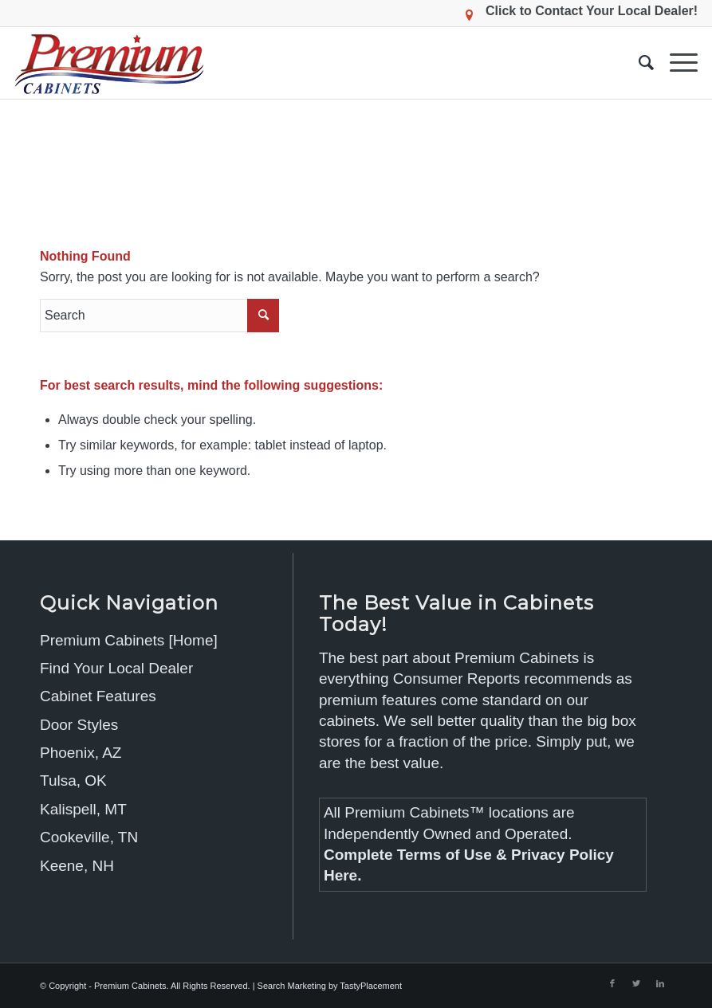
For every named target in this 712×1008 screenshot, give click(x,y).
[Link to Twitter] (636, 983)
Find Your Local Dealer (116, 668)
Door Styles (79, 724)
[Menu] (676, 63)
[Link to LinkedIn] (660, 983)
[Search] (638, 63)
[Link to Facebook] (612, 983)
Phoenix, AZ (80, 752)
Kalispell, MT (83, 809)
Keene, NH (77, 865)
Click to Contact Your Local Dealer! (592, 11)
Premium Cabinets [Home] (129, 640)
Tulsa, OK (73, 780)
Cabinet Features (98, 696)
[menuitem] (638, 63)
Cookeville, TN (89, 837)
